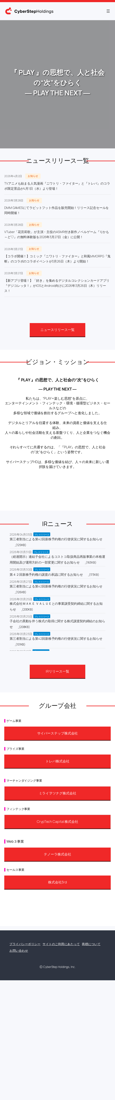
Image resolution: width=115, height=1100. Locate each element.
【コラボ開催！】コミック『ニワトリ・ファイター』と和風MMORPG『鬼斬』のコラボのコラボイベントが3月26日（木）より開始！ (57, 259)
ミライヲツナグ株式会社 (57, 793)
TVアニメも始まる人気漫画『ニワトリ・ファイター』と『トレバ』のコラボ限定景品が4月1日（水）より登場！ (57, 186)
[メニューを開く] (108, 11)
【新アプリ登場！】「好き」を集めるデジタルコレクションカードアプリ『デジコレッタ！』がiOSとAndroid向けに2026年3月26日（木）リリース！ (56, 285)
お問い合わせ (18, 950)
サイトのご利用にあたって (61, 944)
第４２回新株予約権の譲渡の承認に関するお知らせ (46, 574)
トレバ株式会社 (57, 761)
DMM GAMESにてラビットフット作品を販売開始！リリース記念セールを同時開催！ (56, 210)
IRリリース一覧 (57, 671)
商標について (91, 944)
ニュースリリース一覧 (57, 329)
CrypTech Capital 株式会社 (57, 821)
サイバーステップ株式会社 (57, 733)
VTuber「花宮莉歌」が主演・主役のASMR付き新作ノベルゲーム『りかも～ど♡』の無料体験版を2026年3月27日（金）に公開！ (56, 234)
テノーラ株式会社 (57, 854)
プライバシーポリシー (24, 944)
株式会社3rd (57, 882)
